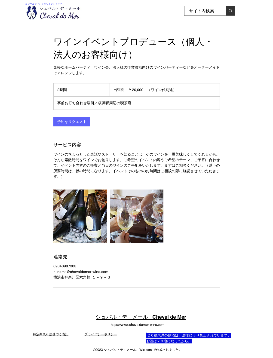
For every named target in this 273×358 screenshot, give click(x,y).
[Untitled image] (80, 216)
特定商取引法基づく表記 (50, 334)
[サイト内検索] (201, 10)
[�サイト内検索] (230, 10)
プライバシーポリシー (101, 334)
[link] (71, 121)
